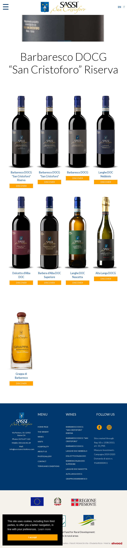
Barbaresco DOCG (77, 172)
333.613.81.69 (24, 443)
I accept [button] (32, 537)
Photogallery (45, 456)
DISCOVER (21, 186)
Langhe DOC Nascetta (77, 275)
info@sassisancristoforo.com (22, 449)
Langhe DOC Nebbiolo (106, 174)
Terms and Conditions (48, 466)
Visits (40, 441)
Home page (43, 427)
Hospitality (43, 446)
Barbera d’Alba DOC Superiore (49, 275)
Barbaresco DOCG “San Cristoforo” (49, 174)
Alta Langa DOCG (106, 273)
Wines (40, 437)
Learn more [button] (44, 529)
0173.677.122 (24, 439)
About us (42, 451)
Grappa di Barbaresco (21, 375)
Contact (42, 461)
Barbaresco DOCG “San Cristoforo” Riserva (21, 176)
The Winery (43, 432)
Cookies (64, 543)
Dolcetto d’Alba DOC (21, 275)
